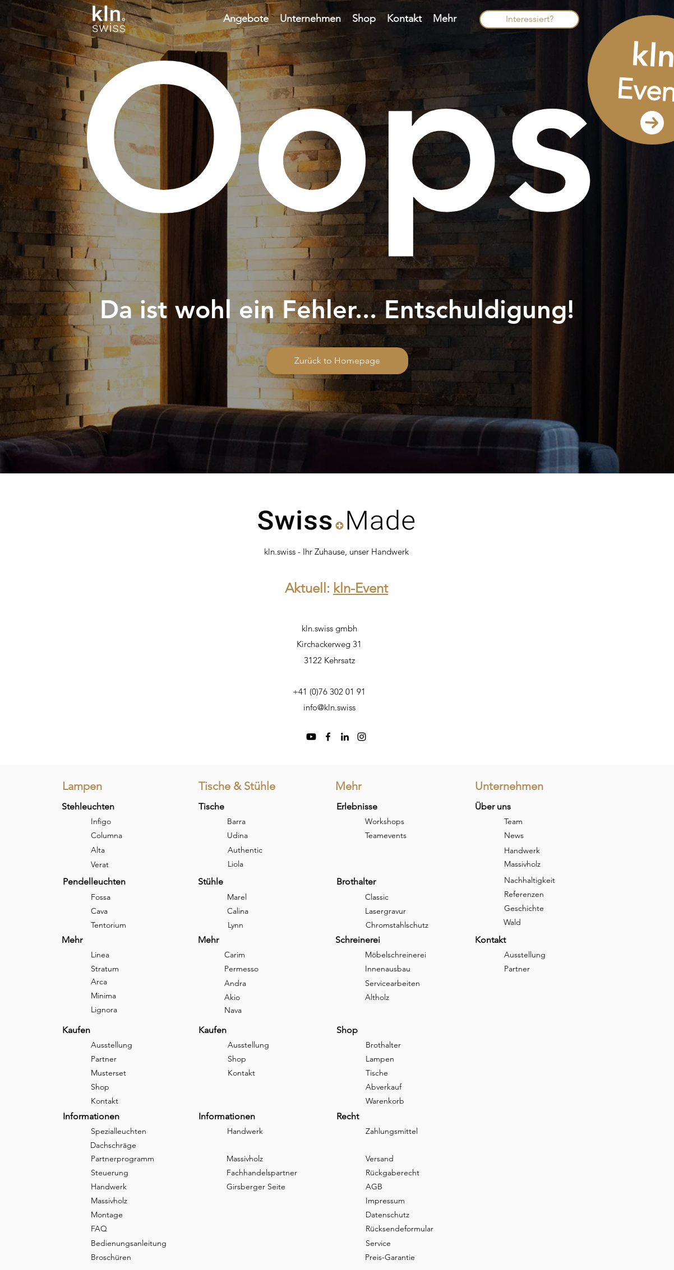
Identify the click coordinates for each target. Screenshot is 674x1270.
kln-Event (360, 588)
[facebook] (328, 736)
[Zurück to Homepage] (337, 360)
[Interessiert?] (529, 19)
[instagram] (361, 736)
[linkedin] (344, 736)
